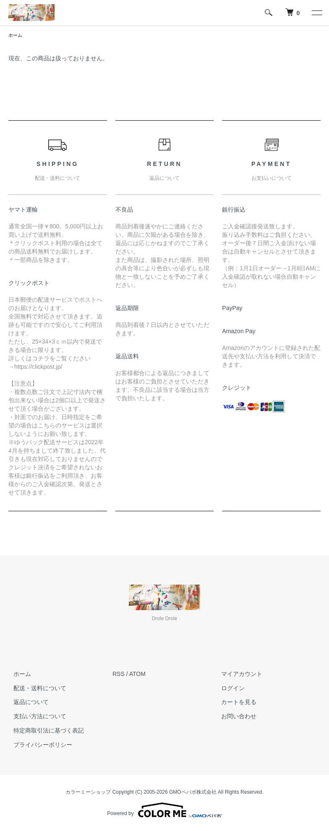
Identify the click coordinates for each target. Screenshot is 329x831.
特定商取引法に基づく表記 (43, 731)
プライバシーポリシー (37, 745)
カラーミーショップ (88, 793)
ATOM (137, 674)
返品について (26, 702)
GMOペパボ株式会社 (193, 793)
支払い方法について (34, 717)
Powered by (164, 810)
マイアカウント (237, 674)
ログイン (228, 689)
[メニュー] (316, 12)
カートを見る (234, 702)
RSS (118, 674)
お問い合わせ (234, 717)
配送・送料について (34, 689)
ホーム (16, 36)
